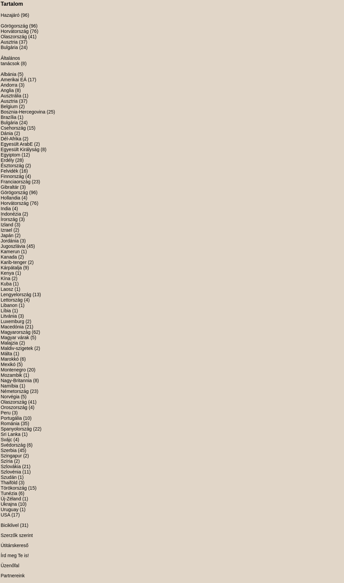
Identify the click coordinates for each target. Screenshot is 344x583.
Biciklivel (10, 525)
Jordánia (10, 240)
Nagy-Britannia (16, 380)
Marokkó (10, 359)
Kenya (7, 273)
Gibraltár (10, 187)
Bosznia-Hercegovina (23, 112)
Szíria (7, 461)
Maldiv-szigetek (17, 348)
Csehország (13, 128)
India (6, 208)
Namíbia (9, 386)
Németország (15, 391)
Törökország (14, 488)
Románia (10, 423)
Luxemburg (12, 321)
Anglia (7, 90)
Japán (7, 235)
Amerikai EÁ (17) (18, 79)
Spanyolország (16, 429)
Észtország (12, 165)
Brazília (8, 117)
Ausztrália (11, 95)
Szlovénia (11, 472)
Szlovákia (11, 466)
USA (5, 515)
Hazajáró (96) (15, 15)
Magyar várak (15, 337)
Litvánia (9, 316)
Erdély (7, 160)
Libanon (9, 305)
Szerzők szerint (17, 535)
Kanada (9, 257)
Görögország (14, 26)
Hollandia (10, 197)
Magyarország (16, 332)
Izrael (6, 230)
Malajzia (9, 343)
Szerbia (8, 450)
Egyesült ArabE (17, 144)
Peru (6, 412)
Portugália (11, 418)
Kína (5, 278)
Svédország (13, 445)
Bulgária (9, 47)
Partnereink (13, 575)
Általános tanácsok (10, 60)
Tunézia (9, 493)
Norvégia (10, 396)
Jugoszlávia (13, 246)
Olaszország (14, 36)
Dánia (7, 133)
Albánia (8, 74)
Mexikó (8, 364)
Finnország (12, 176)
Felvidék (9, 171)
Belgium (9, 106)
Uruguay (9, 509)
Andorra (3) (13, 85)
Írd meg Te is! (15, 555)
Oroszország (14, 407)
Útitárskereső (14, 545)
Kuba (6, 283)
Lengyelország (16, 294)
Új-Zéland (11, 498)
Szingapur (11, 455)
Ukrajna (9, 504)
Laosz (7, 289)
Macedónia (12, 326)
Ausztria (9, 42)
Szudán (8, 477)
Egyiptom (10, 155)
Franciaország (16, 181)
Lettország (12, 300)
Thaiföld (9, 482)
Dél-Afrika (11, 138)
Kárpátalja (11, 267)
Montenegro (13, 369)
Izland (7, 224)
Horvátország (15, 31)
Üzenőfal (10, 565)
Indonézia (11, 214)
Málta (6, 353)
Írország (9, 219)
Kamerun (10, 251)
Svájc (6, 439)
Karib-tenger (14, 262)
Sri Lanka (10, 434)
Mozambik (11, 375)
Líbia (6, 310)
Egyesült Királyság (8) (23, 149)
